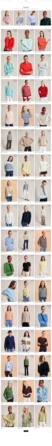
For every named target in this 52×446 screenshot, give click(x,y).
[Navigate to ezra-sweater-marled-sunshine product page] (9, 416)
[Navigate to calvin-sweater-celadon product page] (26, 241)
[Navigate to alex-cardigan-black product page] (26, 266)
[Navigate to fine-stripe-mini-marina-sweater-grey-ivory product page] (43, 190)
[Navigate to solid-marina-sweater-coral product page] (43, 40)
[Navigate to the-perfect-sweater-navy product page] (26, 216)
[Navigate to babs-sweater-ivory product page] (43, 165)
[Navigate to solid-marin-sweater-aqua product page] (9, 90)
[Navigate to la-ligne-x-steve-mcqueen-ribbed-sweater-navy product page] (9, 341)
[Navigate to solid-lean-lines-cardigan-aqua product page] (9, 65)
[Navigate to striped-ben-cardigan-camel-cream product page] (9, 190)
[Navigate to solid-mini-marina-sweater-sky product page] (43, 316)
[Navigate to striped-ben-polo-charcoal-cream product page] (43, 291)
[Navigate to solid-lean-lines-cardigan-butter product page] (26, 291)
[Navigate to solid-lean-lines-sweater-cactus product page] (9, 266)
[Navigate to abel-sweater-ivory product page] (9, 216)
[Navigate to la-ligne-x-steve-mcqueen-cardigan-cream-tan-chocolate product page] (26, 341)
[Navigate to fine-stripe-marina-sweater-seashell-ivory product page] (9, 115)
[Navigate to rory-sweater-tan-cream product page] (26, 316)
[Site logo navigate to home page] (26, 1)
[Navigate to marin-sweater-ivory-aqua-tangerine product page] (43, 65)
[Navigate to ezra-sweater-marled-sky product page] (9, 291)
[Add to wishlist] (1, 29)
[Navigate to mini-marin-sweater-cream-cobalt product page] (9, 165)
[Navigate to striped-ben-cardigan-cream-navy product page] (26, 115)
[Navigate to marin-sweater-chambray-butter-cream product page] (9, 241)
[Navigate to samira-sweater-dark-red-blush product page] (26, 90)
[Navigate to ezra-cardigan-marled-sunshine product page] (43, 416)
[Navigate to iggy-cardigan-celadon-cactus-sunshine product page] (26, 416)
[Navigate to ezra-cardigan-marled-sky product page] (43, 391)
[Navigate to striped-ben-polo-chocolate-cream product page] (43, 241)
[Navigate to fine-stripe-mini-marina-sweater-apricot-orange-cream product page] (9, 316)
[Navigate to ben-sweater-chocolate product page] (43, 341)
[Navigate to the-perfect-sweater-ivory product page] (43, 216)
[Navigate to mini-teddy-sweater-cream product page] (43, 115)
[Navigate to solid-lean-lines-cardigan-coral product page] (9, 40)
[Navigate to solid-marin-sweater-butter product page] (26, 165)
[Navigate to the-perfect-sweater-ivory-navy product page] (9, 140)
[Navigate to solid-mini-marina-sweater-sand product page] (43, 140)
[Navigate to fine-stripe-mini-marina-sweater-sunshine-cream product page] (43, 266)
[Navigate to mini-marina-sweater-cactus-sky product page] (9, 391)
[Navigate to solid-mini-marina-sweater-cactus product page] (26, 366)
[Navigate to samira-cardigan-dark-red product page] (43, 90)
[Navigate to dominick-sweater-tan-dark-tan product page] (26, 140)
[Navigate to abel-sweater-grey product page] (26, 190)
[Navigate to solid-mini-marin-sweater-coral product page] (26, 65)
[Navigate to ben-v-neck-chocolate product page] (26, 391)
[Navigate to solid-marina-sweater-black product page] (43, 366)
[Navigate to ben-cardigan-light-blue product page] (9, 366)
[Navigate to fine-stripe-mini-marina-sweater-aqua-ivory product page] (26, 40)
